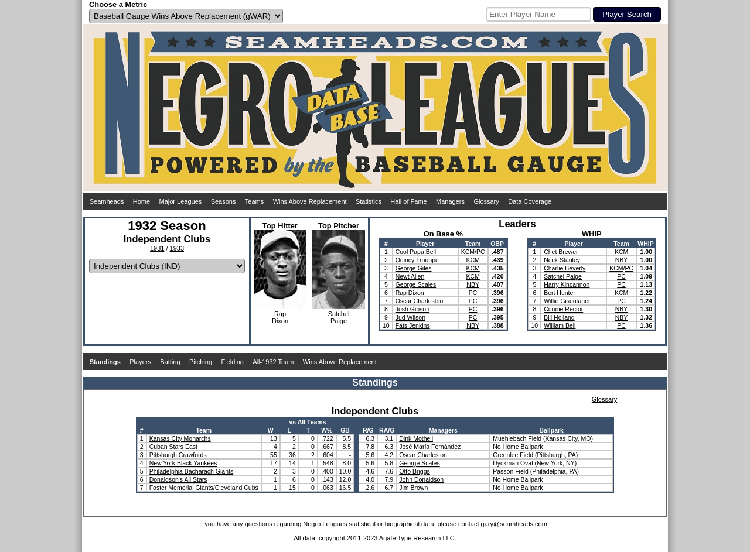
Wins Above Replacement (310, 201)
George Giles (414, 268)
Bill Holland (559, 317)
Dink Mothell (416, 438)
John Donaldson (421, 479)
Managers (450, 201)
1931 (157, 248)
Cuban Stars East (173, 446)
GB (345, 430)
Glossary (486, 201)
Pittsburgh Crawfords (178, 454)
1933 (177, 248)
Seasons (223, 201)
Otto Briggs (414, 471)
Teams (254, 201)
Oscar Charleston (420, 300)
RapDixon (280, 317)
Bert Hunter (559, 292)
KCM (468, 251)
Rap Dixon (410, 292)
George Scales (416, 284)
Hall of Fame (408, 201)
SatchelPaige (339, 317)
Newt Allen (410, 276)
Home (141, 201)
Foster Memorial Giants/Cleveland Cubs (203, 487)
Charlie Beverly (564, 268)
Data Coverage (529, 201)
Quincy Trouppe (417, 259)
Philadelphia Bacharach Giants (191, 471)
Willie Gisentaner (567, 300)
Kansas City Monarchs (180, 438)
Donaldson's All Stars (178, 479)
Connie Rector (563, 309)
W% (326, 430)
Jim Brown (413, 487)
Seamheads (107, 201)
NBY (472, 284)
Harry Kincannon (566, 284)
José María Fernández (430, 446)
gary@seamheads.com (514, 523)
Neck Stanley (562, 259)
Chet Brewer (561, 251)
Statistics (368, 201)
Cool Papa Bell (416, 251)
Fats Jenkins (413, 325)
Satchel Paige (563, 276)
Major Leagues (180, 201)
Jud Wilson (410, 317)
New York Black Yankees (183, 463)
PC (480, 251)
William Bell (559, 325)
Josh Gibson (412, 309)
